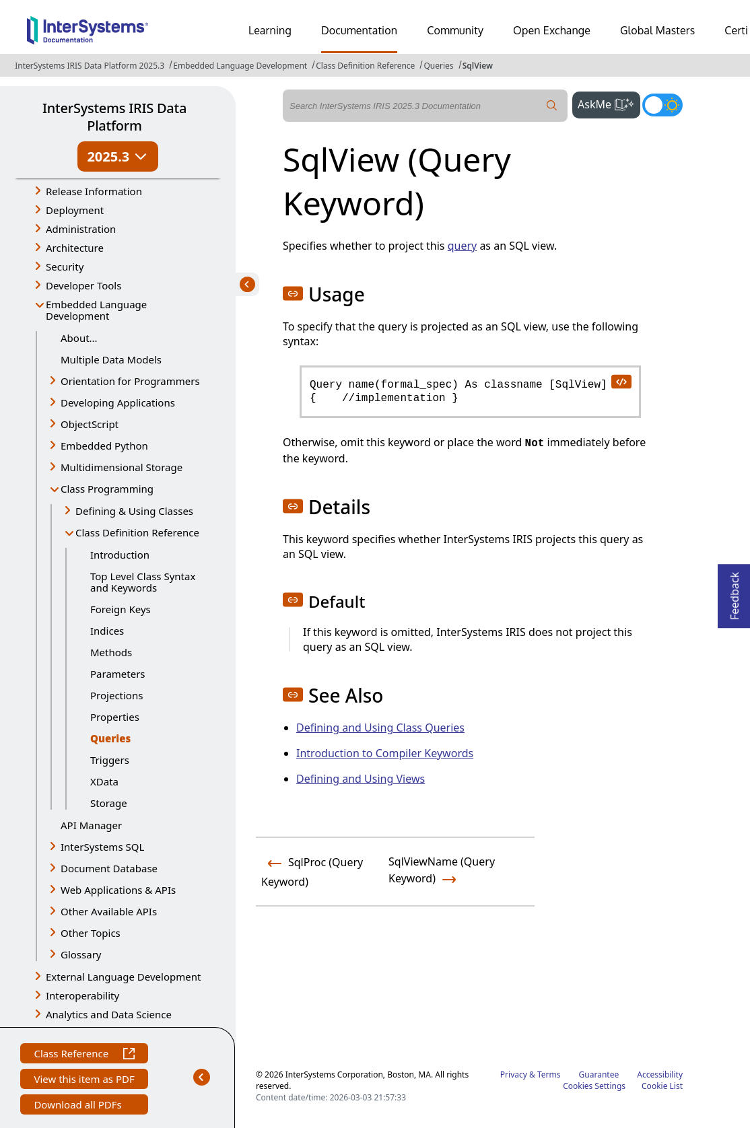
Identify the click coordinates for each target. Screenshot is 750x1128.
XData (104, 781)
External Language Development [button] (123, 976)
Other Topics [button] (91, 933)
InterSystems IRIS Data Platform (114, 117)
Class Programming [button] (107, 488)
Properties (114, 717)
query (462, 245)
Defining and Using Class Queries (380, 727)
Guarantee (599, 1074)
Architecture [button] (75, 247)
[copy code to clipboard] (621, 381)
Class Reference (84, 1055)
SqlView (478, 65)
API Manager (91, 825)
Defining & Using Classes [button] (134, 511)
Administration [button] (81, 229)
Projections (116, 695)
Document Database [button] (109, 868)
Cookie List (662, 1086)
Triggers (109, 760)
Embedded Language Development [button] (96, 309)
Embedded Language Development (240, 65)
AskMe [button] (609, 103)
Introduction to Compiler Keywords (384, 753)
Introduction (119, 554)
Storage (108, 803)
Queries (438, 65)
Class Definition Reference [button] (137, 532)
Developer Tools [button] (83, 285)
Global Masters (657, 30)
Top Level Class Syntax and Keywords (142, 581)
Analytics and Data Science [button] (109, 1014)
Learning (270, 30)
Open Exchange (551, 30)
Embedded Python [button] (104, 445)
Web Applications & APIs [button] (118, 889)
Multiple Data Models (111, 359)
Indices (107, 630)
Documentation (359, 30)
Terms (549, 1074)
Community (455, 30)
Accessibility (660, 1074)
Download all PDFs (79, 1106)
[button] (293, 293)
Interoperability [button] (82, 995)
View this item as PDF (84, 1080)
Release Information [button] (94, 191)
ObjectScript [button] (89, 424)
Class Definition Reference (365, 65)
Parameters (117, 673)
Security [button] (64, 266)
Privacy (513, 1074)
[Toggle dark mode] (662, 105)
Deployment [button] (75, 210)
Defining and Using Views (360, 778)
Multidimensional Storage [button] (121, 467)
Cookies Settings (594, 1086)
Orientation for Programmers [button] (130, 381)
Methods (111, 652)
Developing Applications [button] (118, 402)
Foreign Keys (120, 609)
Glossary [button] (81, 954)
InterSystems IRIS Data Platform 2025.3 (89, 65)
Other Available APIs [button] (109, 911)
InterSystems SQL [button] (102, 846)
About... (79, 338)
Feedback (734, 592)
